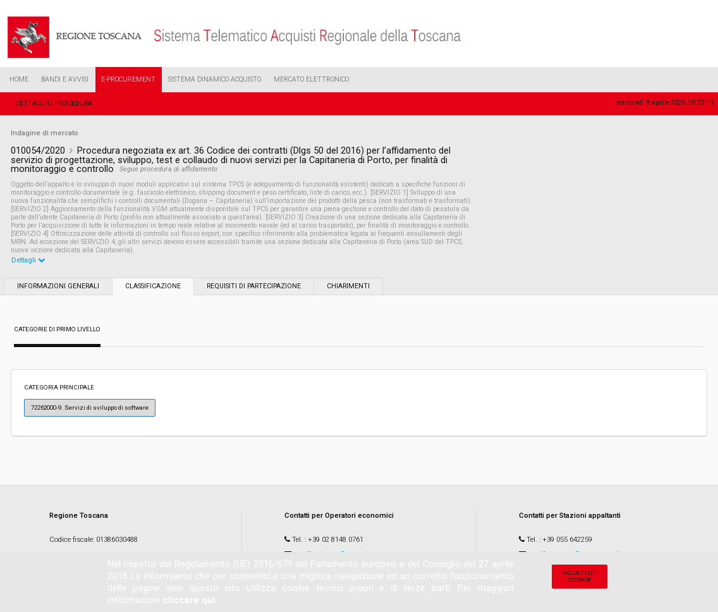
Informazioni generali (58, 286)
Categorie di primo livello (57, 329)
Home (18, 79)
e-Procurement (128, 79)
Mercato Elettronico (311, 79)
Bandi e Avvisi (64, 79)
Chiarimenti (348, 286)
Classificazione (153, 286)
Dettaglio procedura (53, 103)
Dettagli (28, 259)
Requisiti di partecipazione (254, 286)
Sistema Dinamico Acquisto (214, 79)
